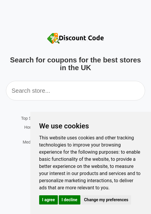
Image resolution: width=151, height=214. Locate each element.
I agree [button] (48, 199)
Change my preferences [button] (106, 199)
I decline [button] (69, 199)
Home (29, 127)
